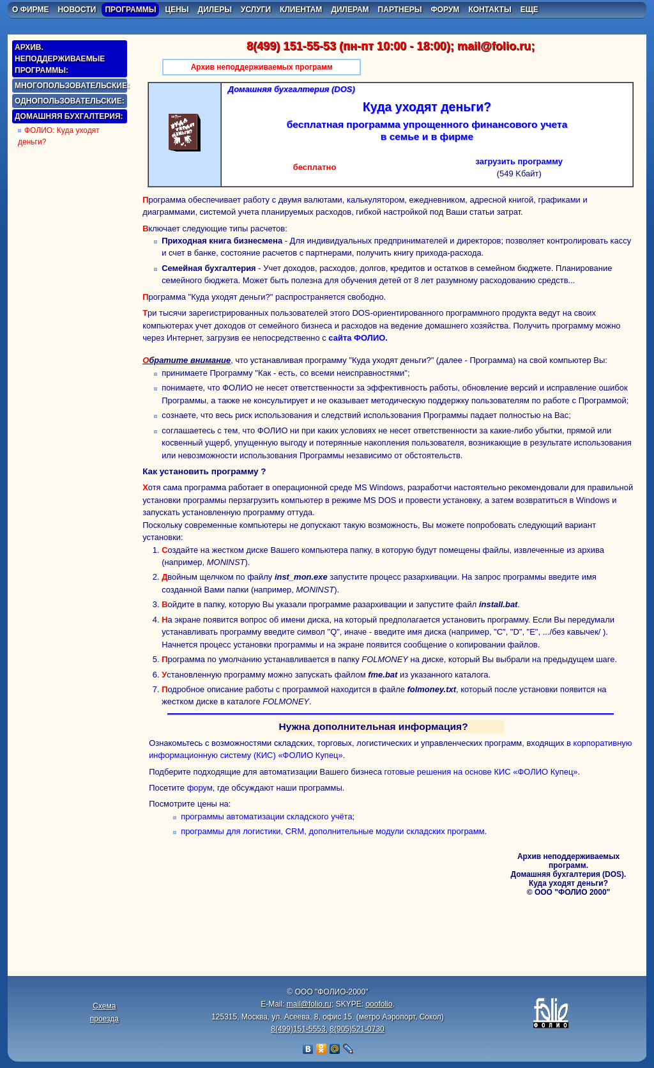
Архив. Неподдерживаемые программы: (60, 59)
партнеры (400, 9)
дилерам (350, 9)
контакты (489, 9)
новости (76, 9)
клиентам (301, 9)
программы (130, 9)
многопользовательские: (71, 85)
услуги (256, 9)
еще (529, 9)
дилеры (215, 9)
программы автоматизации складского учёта (266, 816)
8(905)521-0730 (357, 1029)
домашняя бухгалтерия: (69, 116)
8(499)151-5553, (299, 1029)
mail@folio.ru (494, 46)
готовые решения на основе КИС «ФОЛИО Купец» (481, 772)
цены (176, 9)
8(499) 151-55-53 (291, 46)
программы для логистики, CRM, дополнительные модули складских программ (332, 831)
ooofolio (378, 1004)
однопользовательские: (70, 101)
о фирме (30, 9)
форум (444, 9)
